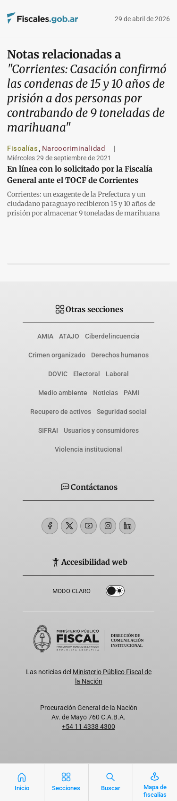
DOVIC (57, 374)
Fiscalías (22, 148)
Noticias (105, 392)
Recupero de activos (60, 411)
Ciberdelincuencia (112, 336)
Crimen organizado (56, 355)
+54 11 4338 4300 (88, 726)
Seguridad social (122, 411)
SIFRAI (48, 430)
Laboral (117, 374)
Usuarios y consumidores (101, 430)
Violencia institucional (88, 449)
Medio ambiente (62, 392)
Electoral (86, 374)
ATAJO (69, 336)
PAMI (131, 392)
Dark (115, 592)
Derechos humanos (120, 355)
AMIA (45, 336)
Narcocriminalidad (73, 148)
